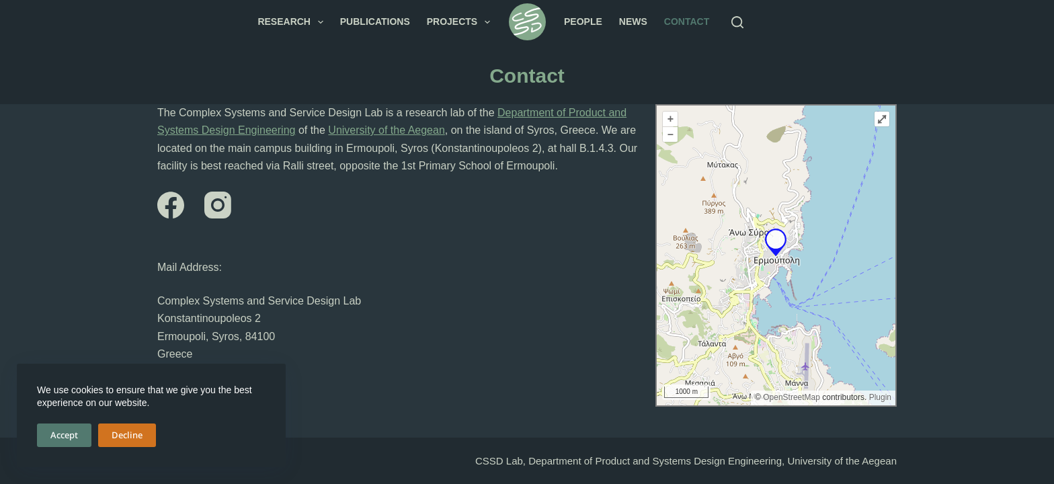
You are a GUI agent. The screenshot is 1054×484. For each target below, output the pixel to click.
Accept (64, 435)
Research (292, 22)
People (583, 21)
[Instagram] (217, 205)
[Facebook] (170, 205)
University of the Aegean (386, 130)
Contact (686, 21)
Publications (375, 21)
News (633, 21)
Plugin (878, 397)
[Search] (737, 22)
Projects (461, 22)
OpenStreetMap (791, 397)
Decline (127, 435)
